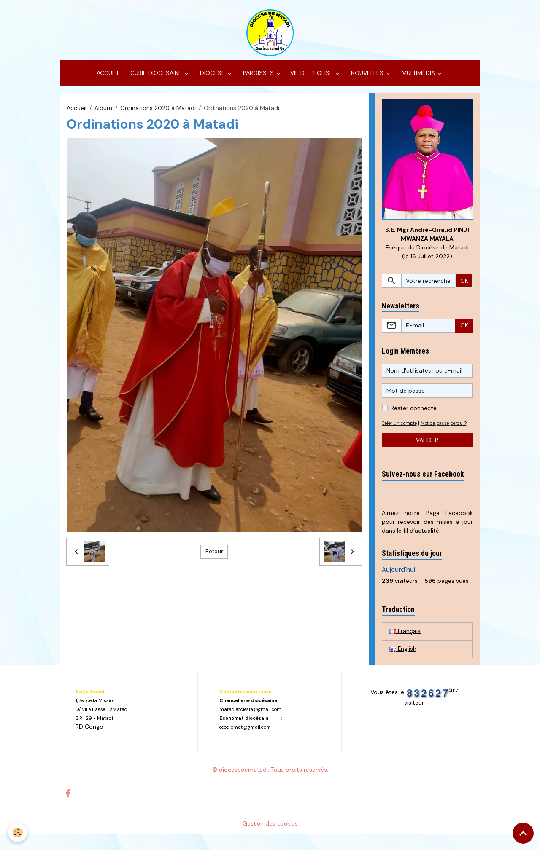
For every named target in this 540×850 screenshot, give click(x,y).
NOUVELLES (367, 78)
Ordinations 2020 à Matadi (158, 113)
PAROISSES (258, 78)
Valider (427, 455)
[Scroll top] (523, 833)
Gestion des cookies (270, 839)
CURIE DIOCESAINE (156, 78)
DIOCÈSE (212, 78)
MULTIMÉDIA (418, 78)
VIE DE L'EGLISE (312, 78)
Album (103, 113)
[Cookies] (17, 832)
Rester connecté (414, 414)
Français (405, 646)
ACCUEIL (107, 78)
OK (464, 286)
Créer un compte (401, 429)
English (403, 664)
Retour (214, 556)
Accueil (76, 113)
